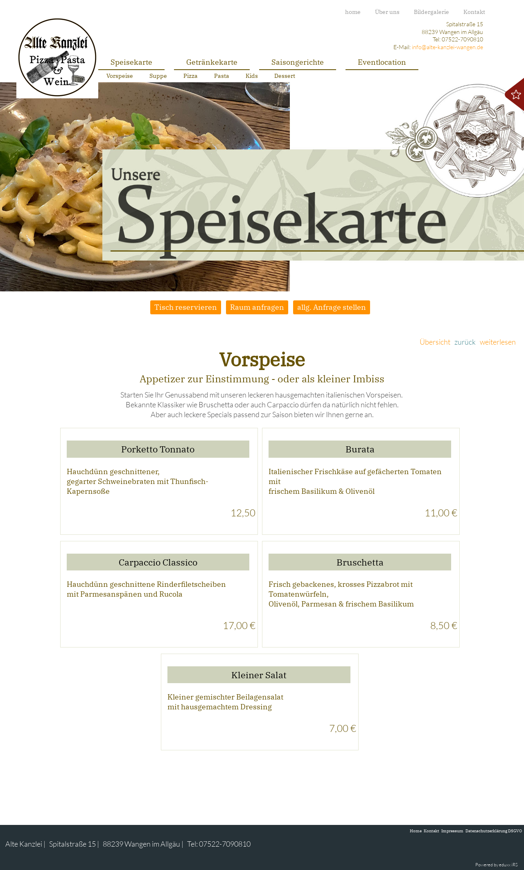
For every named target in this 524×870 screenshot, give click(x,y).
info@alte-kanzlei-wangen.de (447, 46)
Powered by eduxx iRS (496, 865)
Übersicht (435, 341)
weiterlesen (498, 341)
